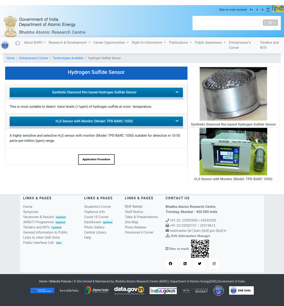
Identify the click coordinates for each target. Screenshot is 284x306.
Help (87, 238)
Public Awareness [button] (209, 42)
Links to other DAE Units (41, 238)
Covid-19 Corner (96, 217)
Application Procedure (96, 159)
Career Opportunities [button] (110, 42)
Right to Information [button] (147, 42)
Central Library (95, 232)
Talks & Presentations (141, 217)
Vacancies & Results (45, 217)
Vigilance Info (94, 212)
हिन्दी (278, 8)
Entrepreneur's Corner (240, 45)
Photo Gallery (94, 227)
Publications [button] (179, 42)
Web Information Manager (190, 235)
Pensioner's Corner (139, 232)
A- (262, 9)
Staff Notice (134, 212)
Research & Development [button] (68, 42)
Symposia (30, 212)
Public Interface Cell (38, 243)
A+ (251, 9)
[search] (227, 22)
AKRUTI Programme (44, 222)
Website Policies (60, 281)
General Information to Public (45, 232)
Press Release (135, 227)
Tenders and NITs (269, 45)
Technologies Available (68, 58)
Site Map (131, 222)
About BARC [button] (33, 42)
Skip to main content (233, 9)
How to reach (189, 248)
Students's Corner (97, 207)
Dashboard (98, 222)
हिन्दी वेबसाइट (134, 207)
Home (11, 58)
